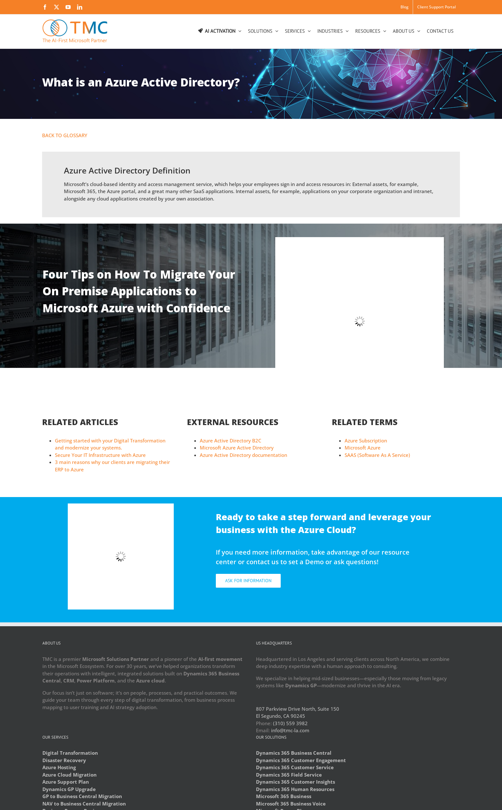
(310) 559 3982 (290, 723)
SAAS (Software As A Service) (377, 455)
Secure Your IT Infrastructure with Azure (100, 455)
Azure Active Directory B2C (230, 440)
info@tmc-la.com (290, 730)
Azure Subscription (366, 440)
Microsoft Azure (363, 447)
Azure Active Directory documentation (243, 455)
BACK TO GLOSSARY (64, 135)
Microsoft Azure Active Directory (237, 447)
